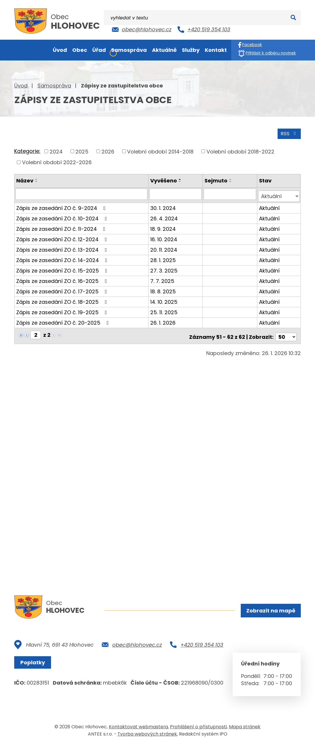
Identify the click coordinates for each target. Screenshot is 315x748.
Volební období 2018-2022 (240, 150)
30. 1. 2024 (164, 205)
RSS (288, 132)
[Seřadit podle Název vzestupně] (36, 178)
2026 (108, 150)
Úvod (21, 85)
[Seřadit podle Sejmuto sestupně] (231, 181)
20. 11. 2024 (164, 246)
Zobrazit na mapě (269, 611)
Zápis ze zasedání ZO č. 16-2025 (62, 277)
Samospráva (54, 85)
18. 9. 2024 (164, 225)
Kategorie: (27, 150)
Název (24, 179)
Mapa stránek (244, 728)
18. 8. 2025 (164, 288)
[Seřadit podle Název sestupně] (36, 181)
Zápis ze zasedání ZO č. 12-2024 (62, 236)
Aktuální (269, 205)
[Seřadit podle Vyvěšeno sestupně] (181, 181)
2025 (81, 150)
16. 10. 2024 (164, 236)
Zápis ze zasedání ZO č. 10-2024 (62, 215)
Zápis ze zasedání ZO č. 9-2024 (62, 205)
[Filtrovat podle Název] (81, 193)
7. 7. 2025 (163, 277)
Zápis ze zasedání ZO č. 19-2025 (62, 309)
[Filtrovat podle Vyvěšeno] (176, 193)
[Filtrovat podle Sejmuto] (230, 193)
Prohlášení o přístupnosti (198, 728)
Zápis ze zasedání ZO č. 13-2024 (62, 246)
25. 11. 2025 (164, 309)
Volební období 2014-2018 (160, 150)
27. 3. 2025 (164, 267)
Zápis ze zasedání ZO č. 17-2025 (62, 288)
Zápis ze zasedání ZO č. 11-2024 (62, 225)
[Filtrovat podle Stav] (279, 193)
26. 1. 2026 (163, 319)
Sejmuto (216, 179)
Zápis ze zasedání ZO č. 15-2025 (63, 267)
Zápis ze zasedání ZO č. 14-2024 (63, 257)
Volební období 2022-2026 (57, 161)
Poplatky (34, 664)
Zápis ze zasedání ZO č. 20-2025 (63, 319)
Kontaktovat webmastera (138, 728)
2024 (56, 150)
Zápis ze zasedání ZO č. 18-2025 (62, 298)
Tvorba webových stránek (147, 736)
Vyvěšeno (164, 179)
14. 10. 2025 (164, 298)
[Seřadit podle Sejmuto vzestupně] (231, 178)
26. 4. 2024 (165, 215)
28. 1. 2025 (164, 257)
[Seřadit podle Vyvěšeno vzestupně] (181, 178)
